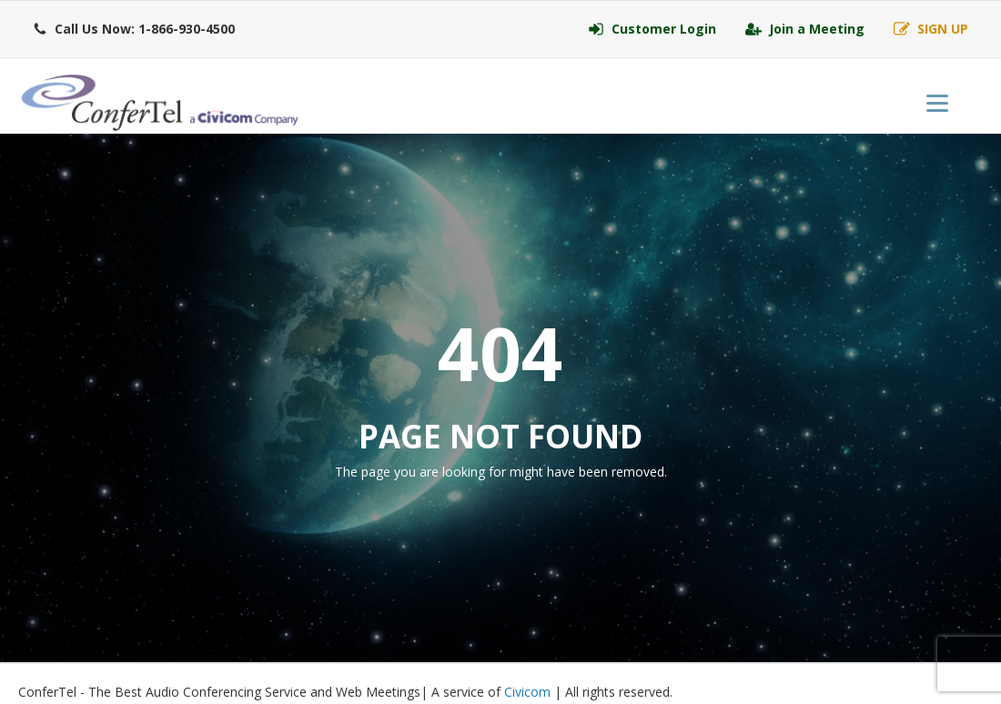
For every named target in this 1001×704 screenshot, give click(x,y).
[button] (133, 29)
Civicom (527, 691)
